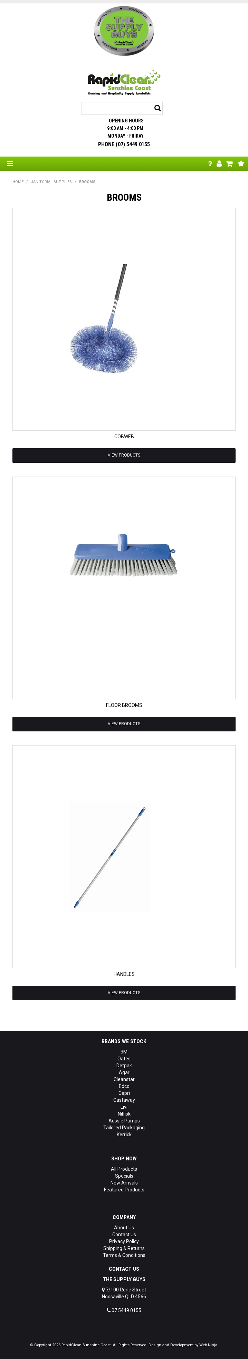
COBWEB (124, 436)
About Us (124, 1227)
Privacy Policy (124, 1241)
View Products (124, 455)
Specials (124, 1176)
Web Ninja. (208, 1345)
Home (17, 182)
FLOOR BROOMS (124, 705)
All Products (124, 1169)
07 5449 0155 (124, 1310)
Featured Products (124, 1189)
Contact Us (124, 1234)
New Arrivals (124, 1183)
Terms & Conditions (124, 1255)
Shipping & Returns (124, 1248)
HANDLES (124, 974)
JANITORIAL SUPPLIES (51, 182)
